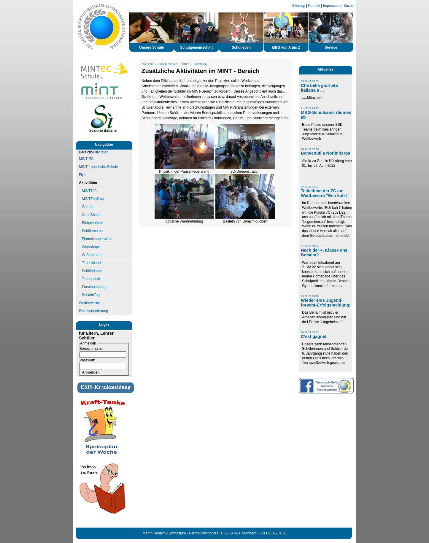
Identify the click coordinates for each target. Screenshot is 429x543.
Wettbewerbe (89, 303)
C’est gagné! (313, 336)
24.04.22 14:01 (310, 186)
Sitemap (298, 6)
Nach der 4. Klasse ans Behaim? (324, 252)
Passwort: (87, 360)
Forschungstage (94, 287)
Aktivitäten (100, 152)
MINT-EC (86, 159)
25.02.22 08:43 (310, 296)
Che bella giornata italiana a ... (319, 88)
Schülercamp (92, 231)
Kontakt (314, 6)
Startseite (148, 64)
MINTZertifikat (93, 199)
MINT (185, 64)
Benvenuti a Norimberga (325, 153)
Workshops (91, 247)
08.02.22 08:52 (310, 332)
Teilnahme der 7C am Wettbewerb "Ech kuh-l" (325, 193)
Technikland (91, 263)
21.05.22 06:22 (310, 108)
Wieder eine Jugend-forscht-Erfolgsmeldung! (326, 302)
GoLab (87, 207)
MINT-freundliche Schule (98, 167)
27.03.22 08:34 (310, 245)
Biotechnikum (92, 223)
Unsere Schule (167, 64)
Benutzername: (92, 349)
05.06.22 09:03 (310, 81)
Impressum (332, 6)
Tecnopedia (91, 279)
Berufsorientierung (93, 311)
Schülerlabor (92, 271)
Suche (349, 6)
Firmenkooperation (97, 239)
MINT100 (89, 191)
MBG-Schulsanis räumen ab (326, 115)
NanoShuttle (91, 215)
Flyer (83, 175)
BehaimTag (91, 295)
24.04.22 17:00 (310, 149)
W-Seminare (91, 255)
